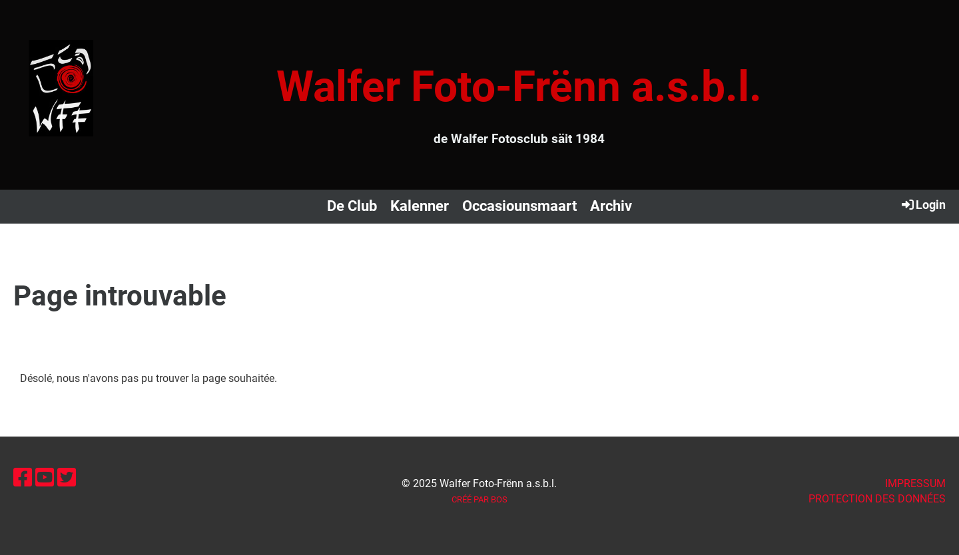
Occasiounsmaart (519, 206)
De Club (352, 206)
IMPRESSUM (915, 483)
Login (923, 204)
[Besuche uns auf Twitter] (66, 477)
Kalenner (419, 206)
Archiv (611, 206)
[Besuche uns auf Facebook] (22, 477)
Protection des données (877, 498)
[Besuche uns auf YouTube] (44, 477)
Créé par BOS (479, 499)
